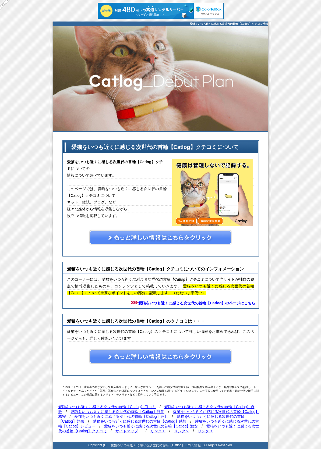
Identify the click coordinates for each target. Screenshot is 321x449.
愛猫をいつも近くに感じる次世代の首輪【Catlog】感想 (139, 421)
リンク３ (205, 431)
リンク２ (181, 431)
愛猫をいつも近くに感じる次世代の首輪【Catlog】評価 (117, 411)
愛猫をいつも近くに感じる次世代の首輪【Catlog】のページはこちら (197, 303)
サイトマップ (126, 431)
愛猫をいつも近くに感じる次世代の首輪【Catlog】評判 (121, 416)
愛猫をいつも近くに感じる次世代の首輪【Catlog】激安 (151, 426)
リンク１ (157, 431)
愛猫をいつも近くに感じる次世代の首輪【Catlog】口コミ (107, 407)
